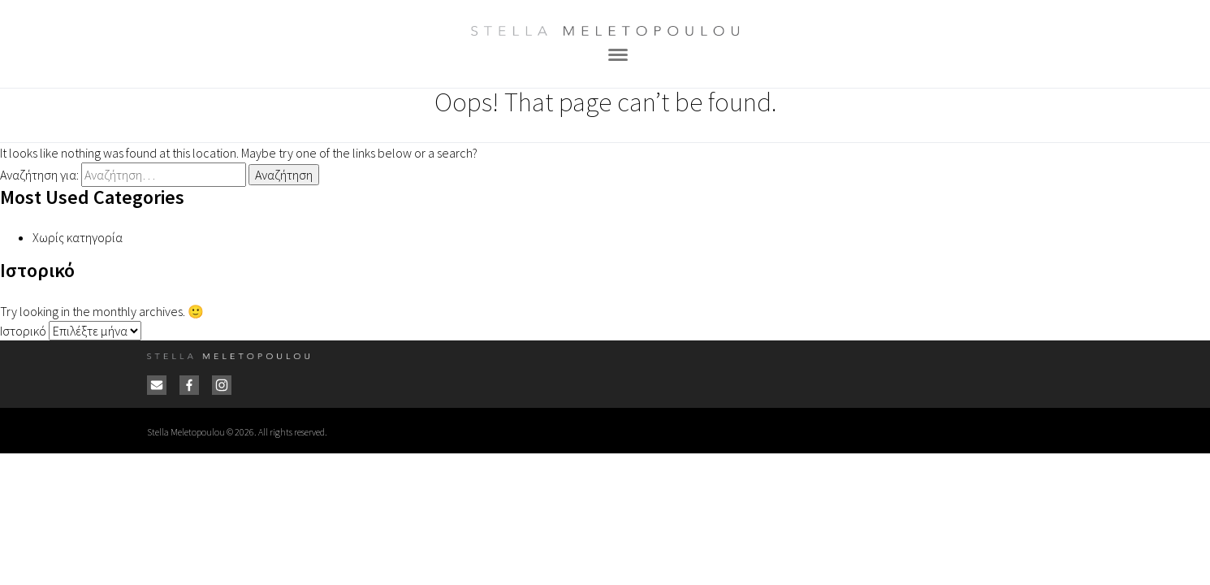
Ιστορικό (23, 331)
